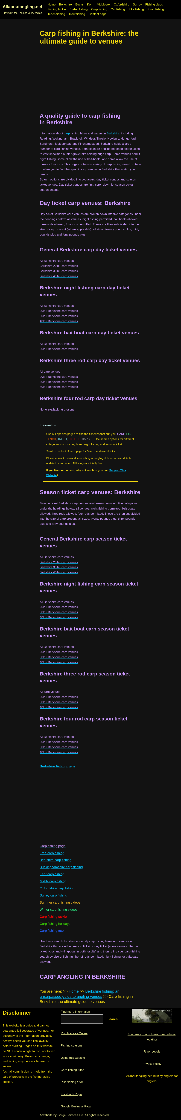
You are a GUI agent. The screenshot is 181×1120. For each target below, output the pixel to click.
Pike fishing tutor (72, 1082)
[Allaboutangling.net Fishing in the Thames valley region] (22, 9)
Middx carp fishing (53, 881)
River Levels (152, 1051)
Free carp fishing (52, 853)
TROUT (62, 439)
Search (113, 1019)
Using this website (73, 1057)
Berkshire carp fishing (55, 860)
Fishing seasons (72, 1045)
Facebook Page (71, 1094)
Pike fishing (136, 9)
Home (52, 4)
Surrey (137, 4)
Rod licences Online (74, 1033)
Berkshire (65, 4)
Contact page (97, 14)
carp (67, 133)
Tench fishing (56, 14)
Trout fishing (77, 14)
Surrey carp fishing (53, 895)
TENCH (51, 439)
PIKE (129, 433)
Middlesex (103, 4)
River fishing (155, 9)
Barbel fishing (78, 9)
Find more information (75, 1011)
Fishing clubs (154, 4)
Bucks (79, 4)
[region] (90, 78)
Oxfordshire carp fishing (57, 888)
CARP (121, 433)
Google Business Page (76, 1106)
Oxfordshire (121, 4)
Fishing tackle (57, 9)
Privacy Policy (152, 1063)
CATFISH (74, 439)
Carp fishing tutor (72, 1070)
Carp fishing (99, 9)
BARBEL (87, 439)
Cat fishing (118, 9)
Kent (90, 4)
